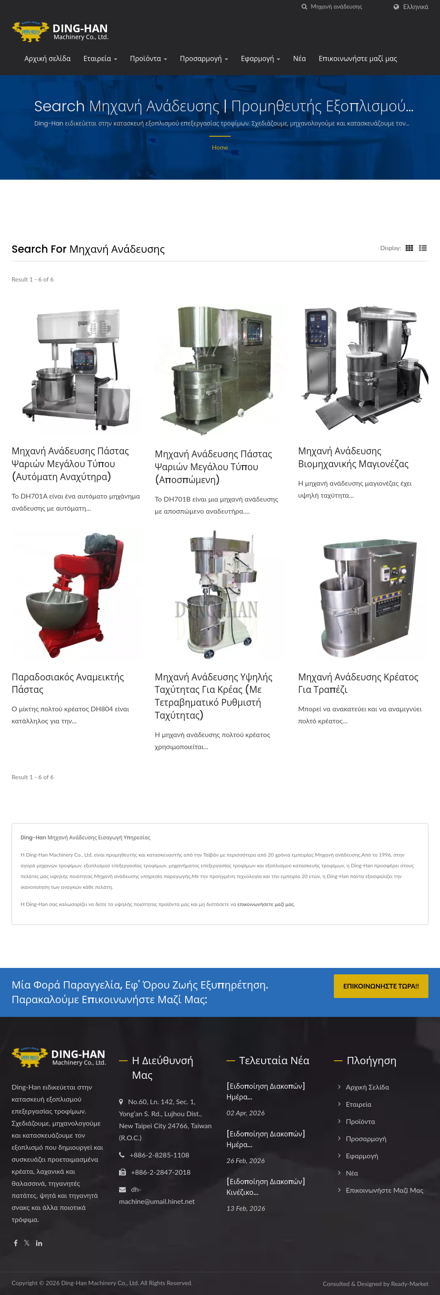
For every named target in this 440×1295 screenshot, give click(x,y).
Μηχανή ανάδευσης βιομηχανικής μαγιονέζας (353, 457)
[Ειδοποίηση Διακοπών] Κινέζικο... (266, 1187)
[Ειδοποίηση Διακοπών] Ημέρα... (266, 1092)
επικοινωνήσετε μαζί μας (266, 904)
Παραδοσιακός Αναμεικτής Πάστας (68, 683)
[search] (304, 7)
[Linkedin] (39, 1244)
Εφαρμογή (261, 59)
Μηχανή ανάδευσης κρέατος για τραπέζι (358, 683)
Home (220, 147)
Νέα (299, 59)
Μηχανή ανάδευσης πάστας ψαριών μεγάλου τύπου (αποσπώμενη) (213, 467)
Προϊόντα (148, 59)
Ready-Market (409, 1283)
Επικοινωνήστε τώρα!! (381, 986)
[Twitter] (27, 1244)
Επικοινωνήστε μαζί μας (358, 59)
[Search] (349, 7)
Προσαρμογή (204, 59)
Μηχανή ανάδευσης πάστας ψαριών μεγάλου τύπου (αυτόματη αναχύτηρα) (70, 464)
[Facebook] (16, 1244)
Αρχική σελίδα (47, 59)
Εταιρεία (100, 59)
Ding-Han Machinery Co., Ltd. (100, 1282)
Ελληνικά (415, 6)
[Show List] (422, 247)
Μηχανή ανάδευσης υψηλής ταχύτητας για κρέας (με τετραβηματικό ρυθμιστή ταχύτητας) (214, 696)
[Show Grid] (409, 247)
